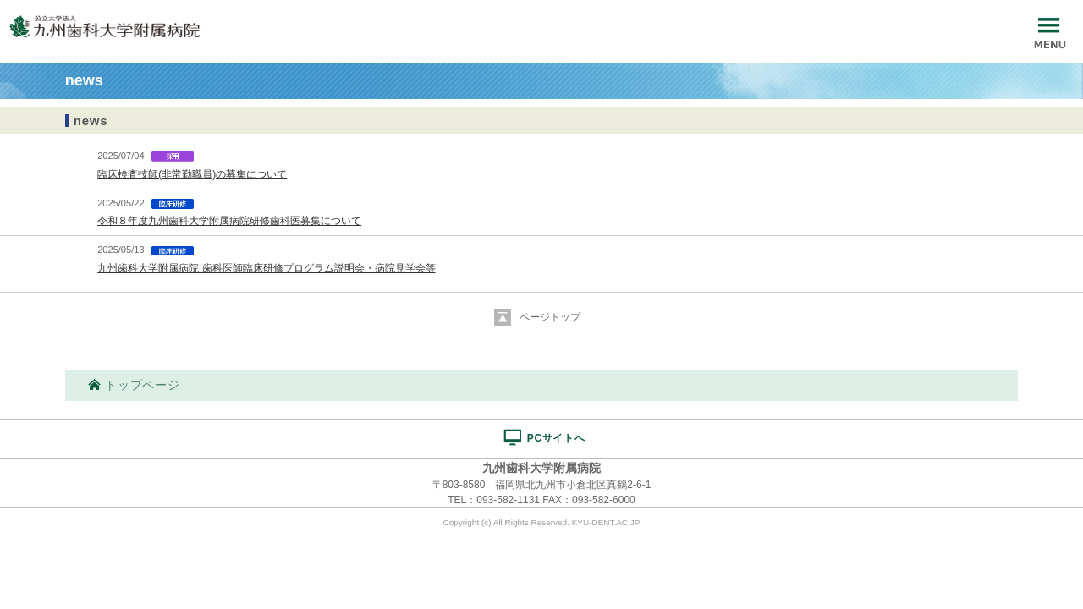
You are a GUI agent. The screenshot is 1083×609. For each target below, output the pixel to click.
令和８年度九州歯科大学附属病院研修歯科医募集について (229, 221)
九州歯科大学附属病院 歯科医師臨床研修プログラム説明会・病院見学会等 (266, 268)
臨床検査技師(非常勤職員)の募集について (192, 174)
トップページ (133, 385)
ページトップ (550, 317)
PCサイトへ (544, 437)
